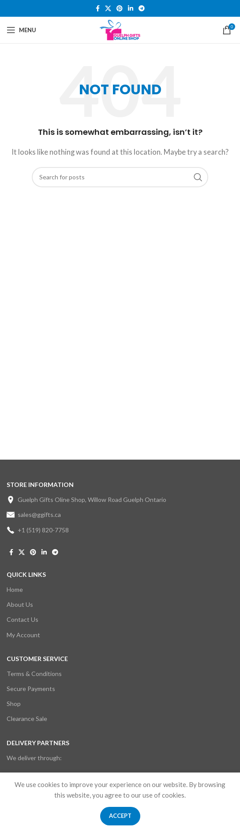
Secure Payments (31, 688)
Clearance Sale (27, 718)
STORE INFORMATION (40, 484)
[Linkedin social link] (130, 9)
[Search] (120, 177)
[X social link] (108, 9)
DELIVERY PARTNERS (38, 743)
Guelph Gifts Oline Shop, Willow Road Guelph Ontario (86, 500)
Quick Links (26, 574)
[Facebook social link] (97, 9)
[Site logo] (120, 29)
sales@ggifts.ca (34, 515)
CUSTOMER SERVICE (37, 658)
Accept (120, 815)
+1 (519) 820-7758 (38, 530)
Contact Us (22, 619)
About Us (20, 604)
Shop (14, 703)
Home (15, 589)
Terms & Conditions (34, 673)
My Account (23, 635)
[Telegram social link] (141, 9)
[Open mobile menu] (21, 30)
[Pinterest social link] (119, 9)
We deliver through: (34, 757)
